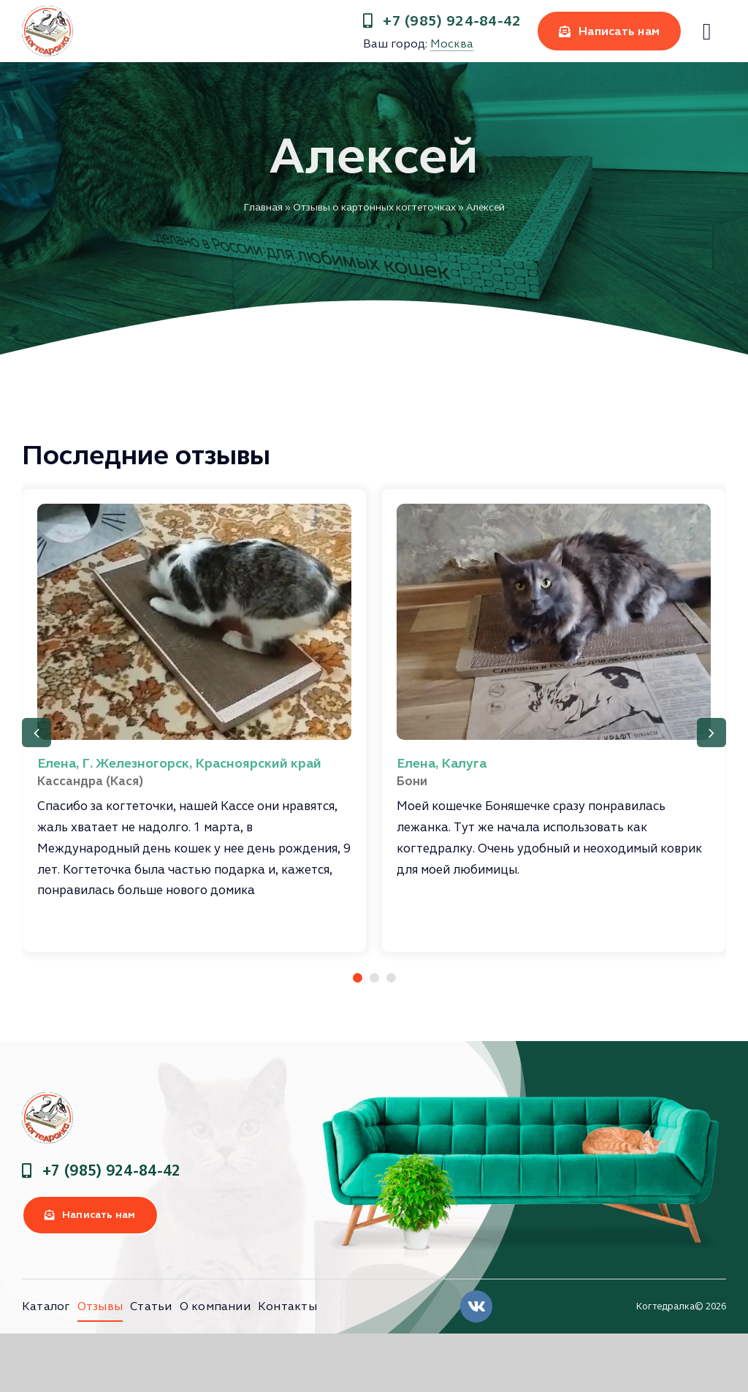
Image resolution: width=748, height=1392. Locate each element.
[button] (357, 978)
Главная (263, 207)
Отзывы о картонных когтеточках (374, 207)
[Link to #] (706, 31)
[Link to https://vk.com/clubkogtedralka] (476, 1306)
